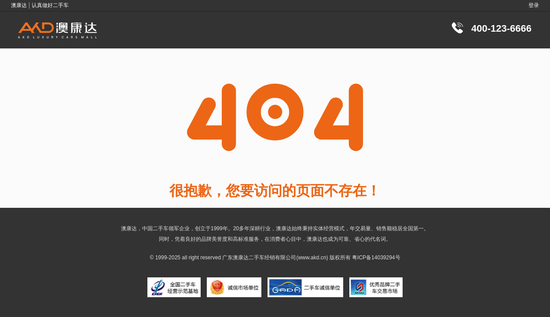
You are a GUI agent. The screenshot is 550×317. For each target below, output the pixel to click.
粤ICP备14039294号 (376, 257)
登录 (533, 5)
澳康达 (241, 257)
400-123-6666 (501, 28)
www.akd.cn (312, 257)
